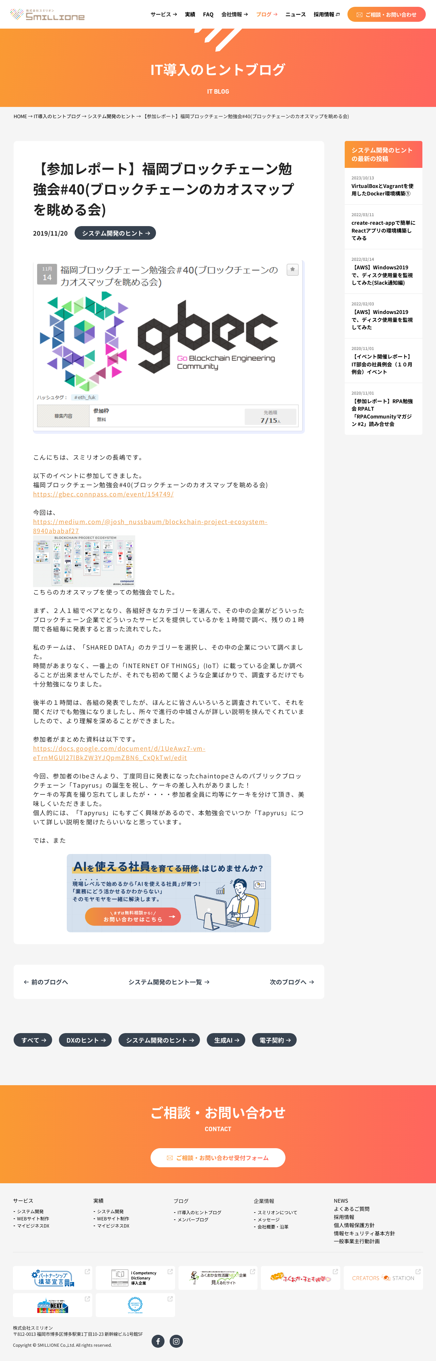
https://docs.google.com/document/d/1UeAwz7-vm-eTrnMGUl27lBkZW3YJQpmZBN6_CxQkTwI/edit (119, 753)
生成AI (223, 1039)
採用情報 (327, 14)
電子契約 (272, 1039)
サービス (23, 1200)
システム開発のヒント (111, 116)
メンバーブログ (192, 1219)
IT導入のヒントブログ (57, 116)
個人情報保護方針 (354, 1225)
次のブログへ (288, 981)
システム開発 (30, 1211)
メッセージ (269, 1219)
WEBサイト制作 (33, 1218)
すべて (30, 1039)
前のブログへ (49, 981)
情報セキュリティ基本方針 (364, 1233)
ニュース (295, 14)
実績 (190, 14)
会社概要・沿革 (273, 1226)
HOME (20, 116)
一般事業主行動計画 (357, 1241)
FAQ (208, 14)
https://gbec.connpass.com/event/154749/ (103, 493)
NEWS (341, 1200)
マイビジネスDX (33, 1225)
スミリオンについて (277, 1212)
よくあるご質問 (352, 1208)
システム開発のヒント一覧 (165, 981)
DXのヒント (82, 1039)
